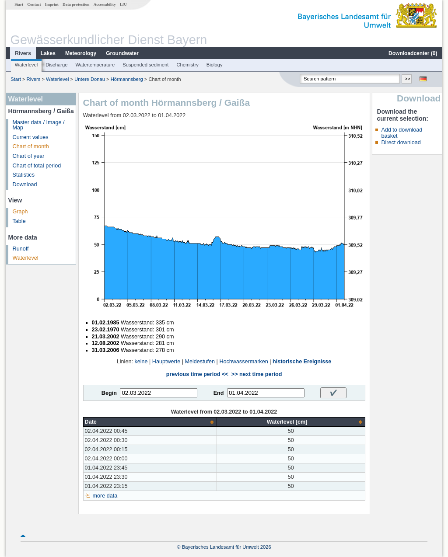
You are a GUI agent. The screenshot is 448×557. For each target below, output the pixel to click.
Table (19, 221)
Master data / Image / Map (39, 125)
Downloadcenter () (412, 53)
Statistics (24, 175)
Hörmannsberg (127, 79)
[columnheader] (150, 422)
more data (105, 496)
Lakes (48, 53)
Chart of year (29, 156)
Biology (214, 64)
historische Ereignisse (302, 362)
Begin (109, 393)
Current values (31, 137)
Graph (20, 212)
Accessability (105, 4)
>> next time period (256, 374)
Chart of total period (37, 166)
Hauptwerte (166, 362)
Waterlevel (26, 64)
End (219, 393)
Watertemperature (95, 64)
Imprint (52, 4)
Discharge (56, 64)
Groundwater (122, 53)
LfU (123, 4)
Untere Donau (89, 79)
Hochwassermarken (243, 362)
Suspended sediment (145, 64)
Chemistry (187, 64)
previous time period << (197, 374)
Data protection (76, 4)
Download (25, 184)
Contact (34, 4)
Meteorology (80, 53)
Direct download (400, 142)
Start (18, 4)
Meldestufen (200, 362)
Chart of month (31, 146)
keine (140, 362)
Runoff (21, 249)
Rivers (23, 53)
